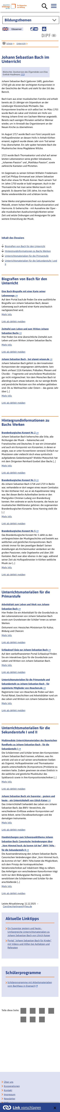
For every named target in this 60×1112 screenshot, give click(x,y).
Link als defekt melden (13, 321)
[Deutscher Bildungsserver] (14, 6)
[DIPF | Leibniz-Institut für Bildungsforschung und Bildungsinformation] (49, 35)
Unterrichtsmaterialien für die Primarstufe (26, 255)
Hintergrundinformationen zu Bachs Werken (27, 250)
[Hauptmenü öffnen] (54, 6)
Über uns (8, 1082)
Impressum (9, 1094)
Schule (9, 43)
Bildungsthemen (18, 20)
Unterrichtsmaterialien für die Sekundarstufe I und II (30, 262)
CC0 (23, 74)
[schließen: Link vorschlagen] (55, 1108)
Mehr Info (7, 314)
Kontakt (8, 1090)
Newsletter (9, 1098)
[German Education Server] (12, 29)
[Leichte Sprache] (44, 28)
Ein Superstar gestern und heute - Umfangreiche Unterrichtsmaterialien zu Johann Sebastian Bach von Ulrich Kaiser (29, 932)
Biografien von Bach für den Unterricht (24, 246)
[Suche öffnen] (44, 6)
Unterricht (21, 43)
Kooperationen (12, 1086)
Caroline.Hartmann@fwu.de (17, 906)
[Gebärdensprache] (34, 28)
